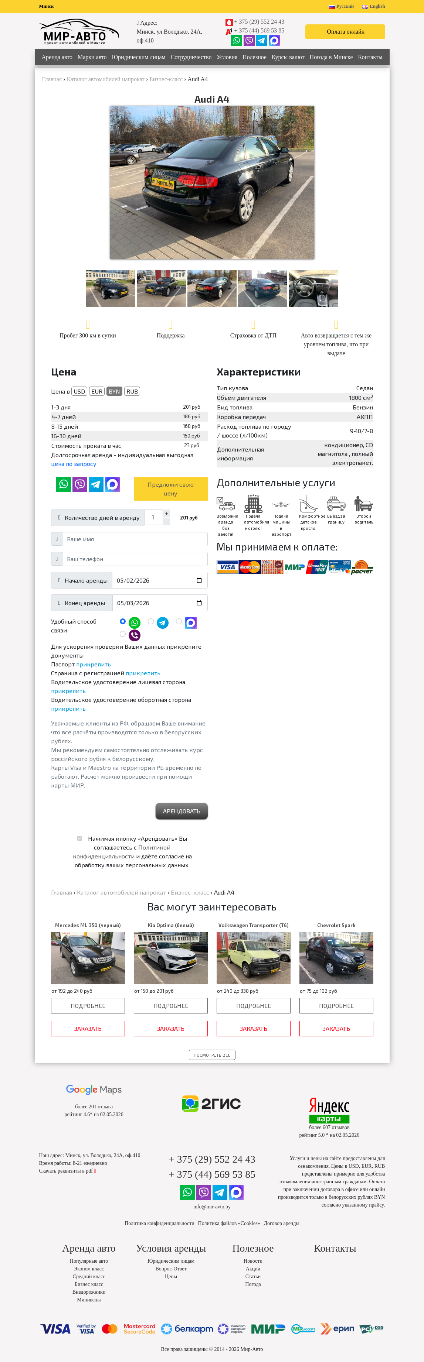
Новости (253, 1261)
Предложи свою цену (170, 489)
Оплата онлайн (346, 31)
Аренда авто (56, 57)
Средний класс (89, 1276)
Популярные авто (89, 1261)
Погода (253, 1284)
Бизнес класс (89, 1284)
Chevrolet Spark (336, 925)
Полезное (254, 57)
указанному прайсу (363, 1205)
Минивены (89, 1300)
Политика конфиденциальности (159, 1223)
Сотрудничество (191, 57)
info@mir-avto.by (212, 1207)
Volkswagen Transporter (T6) (253, 925)
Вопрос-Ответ (170, 1269)
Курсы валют (288, 57)
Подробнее (88, 1005)
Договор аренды (281, 1223)
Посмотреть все (212, 1054)
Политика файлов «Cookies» (229, 1223)
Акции (253, 1269)
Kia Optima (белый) (171, 925)
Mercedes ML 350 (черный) (88, 925)
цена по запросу (73, 463)
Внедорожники (89, 1292)
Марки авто (92, 57)
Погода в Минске (331, 57)
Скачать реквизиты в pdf (67, 1171)
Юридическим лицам (139, 57)
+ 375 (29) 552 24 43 (259, 21)
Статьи (253, 1276)
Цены (171, 1276)
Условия (227, 57)
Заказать (88, 1028)
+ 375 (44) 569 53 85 (259, 30)
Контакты (370, 57)
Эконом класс (89, 1269)
